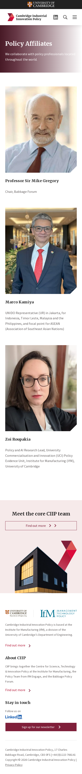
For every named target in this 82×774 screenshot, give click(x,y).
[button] (65, 17)
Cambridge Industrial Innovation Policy (27, 17)
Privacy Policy (14, 765)
